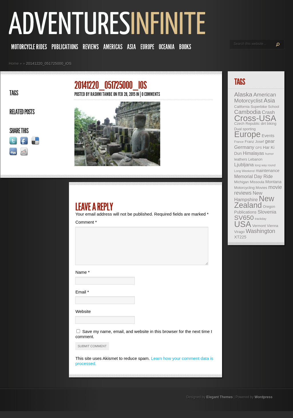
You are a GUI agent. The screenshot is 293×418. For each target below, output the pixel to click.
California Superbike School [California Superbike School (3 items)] (256, 106)
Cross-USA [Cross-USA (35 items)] (255, 118)
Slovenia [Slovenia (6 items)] (267, 212)
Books (185, 47)
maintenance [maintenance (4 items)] (268, 170)
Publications (65, 47)
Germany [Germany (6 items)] (244, 147)
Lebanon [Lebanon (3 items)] (255, 159)
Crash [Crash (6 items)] (268, 112)
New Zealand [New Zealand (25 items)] (254, 202)
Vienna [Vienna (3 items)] (272, 226)
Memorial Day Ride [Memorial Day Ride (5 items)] (253, 176)
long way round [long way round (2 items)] (265, 165)
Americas (112, 47)
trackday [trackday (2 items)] (260, 218)
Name (82, 279)
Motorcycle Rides (29, 47)
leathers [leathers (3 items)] (240, 159)
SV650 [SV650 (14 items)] (244, 217)
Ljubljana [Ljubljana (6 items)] (244, 164)
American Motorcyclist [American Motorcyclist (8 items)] (255, 98)
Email (82, 298)
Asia (131, 47)
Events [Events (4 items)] (268, 135)
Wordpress (263, 404)
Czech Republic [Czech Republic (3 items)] (247, 123)
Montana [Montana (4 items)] (274, 182)
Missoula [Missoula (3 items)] (257, 182)
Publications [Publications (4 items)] (245, 212)
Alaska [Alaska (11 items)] (243, 94)
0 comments (151, 94)
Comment (86, 222)
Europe (147, 47)
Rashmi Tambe (101, 94)
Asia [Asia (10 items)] (269, 100)
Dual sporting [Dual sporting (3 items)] (245, 129)
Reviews (91, 47)
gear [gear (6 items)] (270, 141)
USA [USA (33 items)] (242, 224)
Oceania (167, 47)
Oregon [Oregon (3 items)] (269, 206)
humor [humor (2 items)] (269, 153)
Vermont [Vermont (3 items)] (259, 226)
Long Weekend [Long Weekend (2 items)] (244, 171)
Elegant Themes (219, 404)
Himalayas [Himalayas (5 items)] (253, 153)
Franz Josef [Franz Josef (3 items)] (254, 141)
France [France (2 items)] (239, 141)
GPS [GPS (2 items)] (259, 147)
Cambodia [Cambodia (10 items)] (247, 112)
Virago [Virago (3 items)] (239, 232)
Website (83, 318)
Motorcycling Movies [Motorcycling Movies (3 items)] (250, 188)
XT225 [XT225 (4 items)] (240, 237)
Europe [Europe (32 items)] (247, 134)
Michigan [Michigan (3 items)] (241, 182)
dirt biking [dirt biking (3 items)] (269, 123)
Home (14, 63)
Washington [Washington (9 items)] (260, 231)
